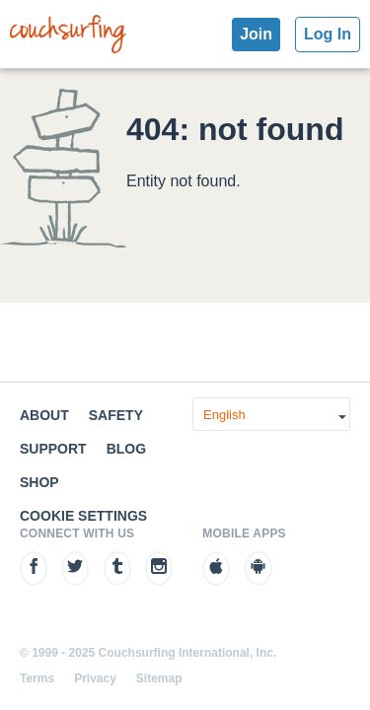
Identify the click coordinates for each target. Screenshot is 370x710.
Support (53, 449)
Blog (126, 449)
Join (256, 34)
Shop (39, 482)
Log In (327, 34)
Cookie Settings (83, 516)
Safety (116, 415)
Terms (37, 678)
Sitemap (159, 678)
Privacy (95, 678)
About (44, 415)
